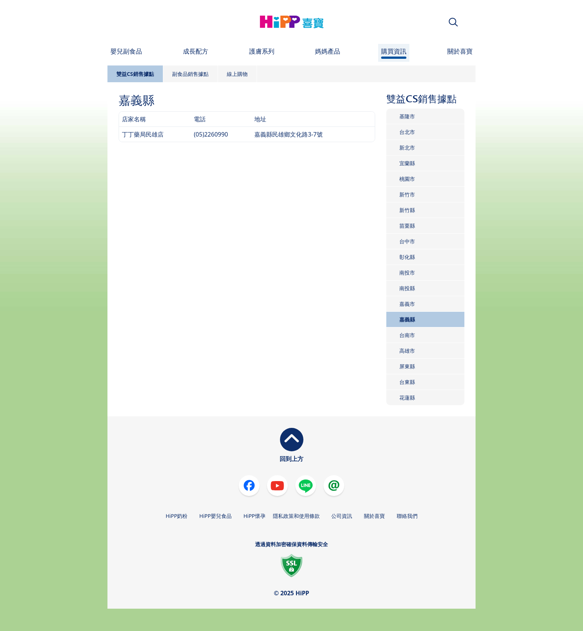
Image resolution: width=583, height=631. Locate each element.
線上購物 (237, 73)
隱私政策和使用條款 (296, 515)
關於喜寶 (374, 515)
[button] (453, 22)
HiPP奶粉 (176, 515)
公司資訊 (341, 515)
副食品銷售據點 (190, 73)
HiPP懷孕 (254, 515)
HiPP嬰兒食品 (215, 515)
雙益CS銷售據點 (135, 73)
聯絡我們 (407, 515)
